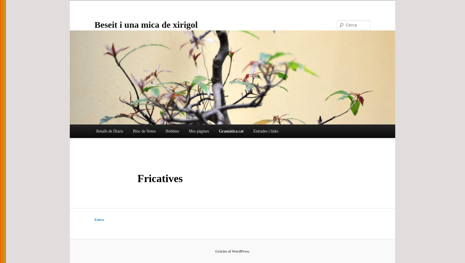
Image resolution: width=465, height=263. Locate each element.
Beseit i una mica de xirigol (146, 25)
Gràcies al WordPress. (232, 251)
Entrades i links (265, 131)
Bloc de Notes (144, 131)
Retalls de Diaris (109, 131)
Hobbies (172, 131)
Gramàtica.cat (231, 131)
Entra (99, 220)
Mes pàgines (199, 131)
